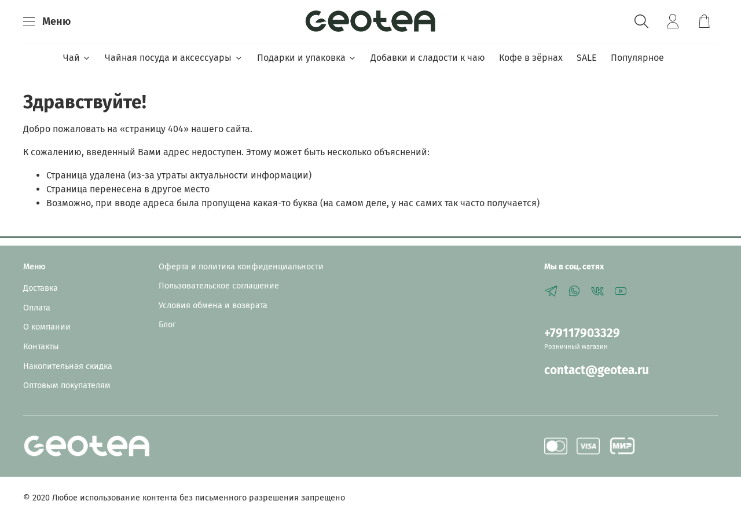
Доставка (40, 288)
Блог (167, 325)
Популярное (637, 57)
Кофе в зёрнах (531, 57)
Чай (77, 57)
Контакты (41, 347)
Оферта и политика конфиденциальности (241, 267)
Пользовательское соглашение (219, 286)
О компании (47, 327)
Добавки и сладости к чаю (427, 57)
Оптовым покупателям (67, 385)
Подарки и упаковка (307, 57)
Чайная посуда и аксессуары (174, 57)
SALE (587, 57)
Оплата (36, 308)
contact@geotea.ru (596, 370)
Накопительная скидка (67, 366)
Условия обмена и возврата (213, 305)
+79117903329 (582, 333)
